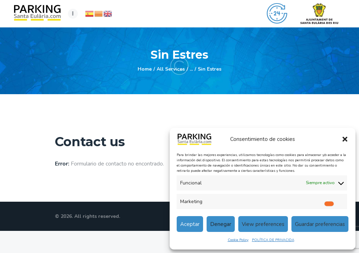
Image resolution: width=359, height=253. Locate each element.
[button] (344, 139)
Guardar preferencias (320, 224)
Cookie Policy (238, 240)
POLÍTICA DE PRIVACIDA (273, 240)
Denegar (220, 224)
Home (145, 69)
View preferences (263, 224)
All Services (171, 69)
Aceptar (190, 224)
